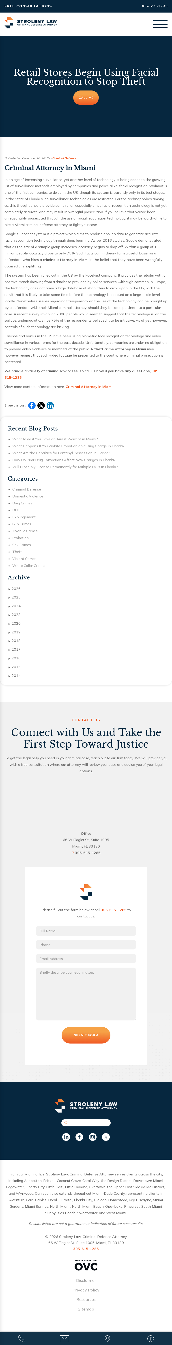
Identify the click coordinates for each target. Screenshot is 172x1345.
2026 (15, 588)
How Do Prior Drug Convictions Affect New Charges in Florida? (64, 460)
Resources (86, 1305)
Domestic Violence (27, 496)
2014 (15, 675)
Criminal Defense (64, 158)
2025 (15, 597)
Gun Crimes (21, 524)
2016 (15, 658)
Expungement (24, 517)
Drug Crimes (22, 503)
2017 (15, 649)
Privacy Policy (86, 1295)
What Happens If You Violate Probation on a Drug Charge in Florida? (68, 446)
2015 (15, 667)
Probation (20, 538)
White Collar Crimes (28, 565)
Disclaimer (86, 1286)
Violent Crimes (24, 558)
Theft (17, 551)
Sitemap (86, 1314)
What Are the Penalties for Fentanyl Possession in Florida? (61, 453)
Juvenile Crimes (25, 531)
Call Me (86, 98)
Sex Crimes (21, 544)
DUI (15, 510)
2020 (15, 623)
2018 (15, 640)
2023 (15, 614)
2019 (15, 632)
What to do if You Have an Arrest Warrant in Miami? (55, 439)
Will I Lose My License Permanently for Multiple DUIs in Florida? (65, 467)
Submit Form (86, 1040)
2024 (15, 606)
